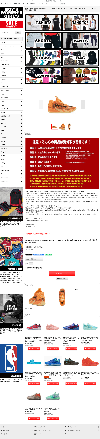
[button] (41, 104)
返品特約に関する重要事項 (33, 268)
